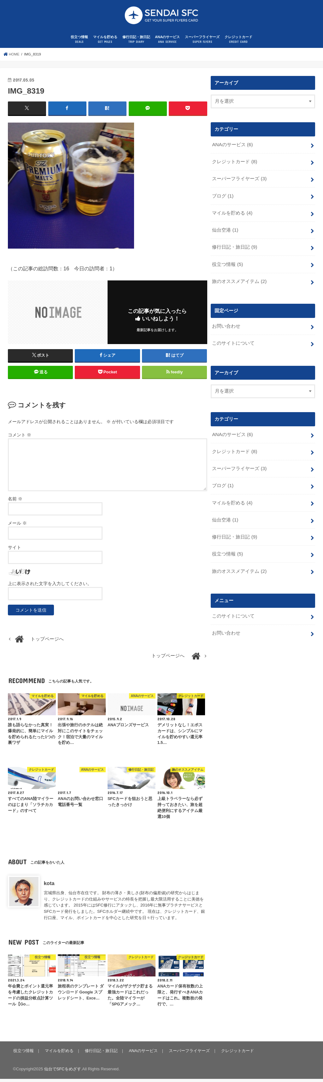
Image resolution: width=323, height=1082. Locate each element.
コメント (19, 437)
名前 (15, 501)
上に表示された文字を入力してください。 (50, 586)
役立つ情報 (79, 43)
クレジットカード (238, 43)
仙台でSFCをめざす (62, 1072)
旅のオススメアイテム (239, 281)
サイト (14, 550)
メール (17, 526)
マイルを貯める (105, 43)
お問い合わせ (226, 325)
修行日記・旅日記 (136, 43)
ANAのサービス (167, 43)
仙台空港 (225, 230)
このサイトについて (233, 342)
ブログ (222, 197)
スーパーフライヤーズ (202, 43)
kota (49, 886)
